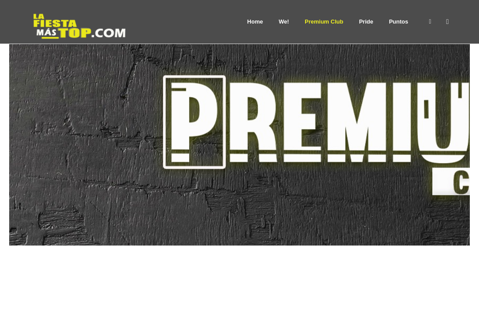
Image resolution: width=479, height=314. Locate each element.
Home (255, 21)
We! (284, 21)
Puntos (398, 21)
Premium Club (324, 21)
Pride (366, 21)
